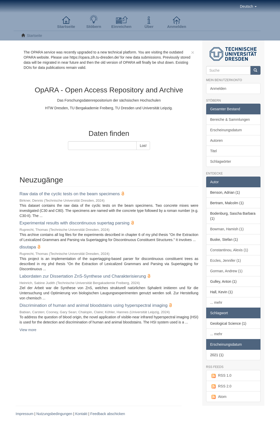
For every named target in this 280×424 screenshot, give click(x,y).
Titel (213, 151)
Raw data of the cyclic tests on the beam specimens (69, 193)
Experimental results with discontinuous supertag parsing (74, 223)
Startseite (34, 36)
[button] (248, 6)
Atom (218, 397)
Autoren (216, 140)
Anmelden (218, 88)
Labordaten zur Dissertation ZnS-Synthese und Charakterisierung (82, 276)
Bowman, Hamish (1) (227, 229)
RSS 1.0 (221, 375)
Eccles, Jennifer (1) (225, 260)
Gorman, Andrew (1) (226, 271)
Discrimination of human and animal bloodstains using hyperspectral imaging (93, 305)
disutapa (27, 247)
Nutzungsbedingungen (54, 414)
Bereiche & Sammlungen (230, 119)
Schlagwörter (220, 161)
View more (27, 330)
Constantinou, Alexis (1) (229, 250)
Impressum (24, 414)
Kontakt (81, 414)
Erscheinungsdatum (226, 130)
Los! (143, 146)
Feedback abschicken (107, 414)
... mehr (216, 302)
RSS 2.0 (221, 386)
